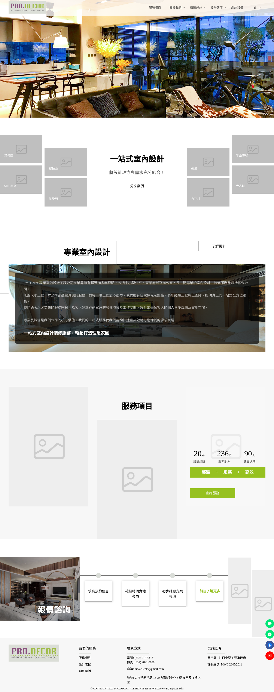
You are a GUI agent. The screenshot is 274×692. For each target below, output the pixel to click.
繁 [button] (258, 8)
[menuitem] (155, 8)
